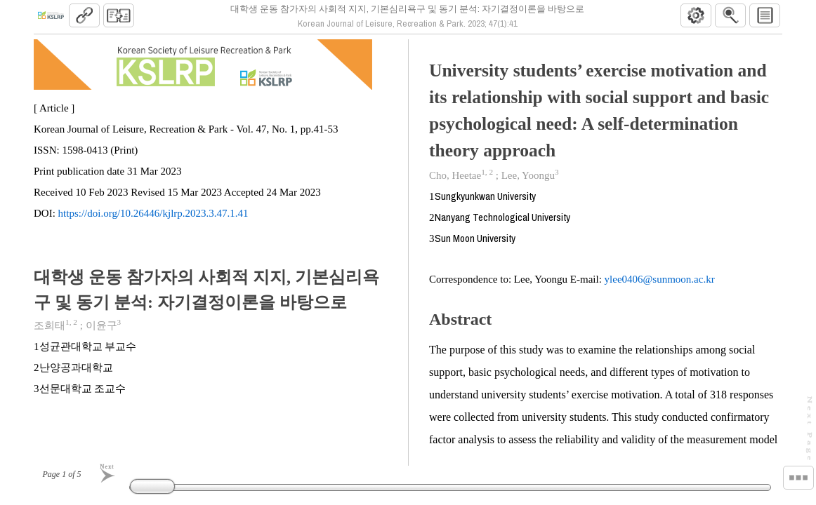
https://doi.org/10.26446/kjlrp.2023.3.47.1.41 (153, 218)
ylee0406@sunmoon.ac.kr (660, 284)
